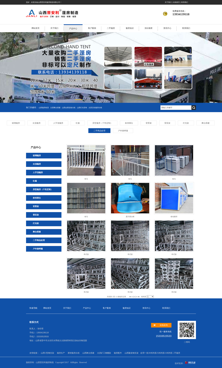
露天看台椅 (130, 217)
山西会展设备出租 (68, 108)
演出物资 (148, 28)
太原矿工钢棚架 (104, 353)
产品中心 (73, 29)
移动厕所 (174, 217)
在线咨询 (164, 325)
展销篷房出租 (74, 353)
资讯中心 (167, 28)
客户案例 (92, 28)
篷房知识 (130, 28)
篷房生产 (61, 353)
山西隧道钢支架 (131, 353)
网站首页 (36, 28)
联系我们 (184, 2)
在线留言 (176, 2)
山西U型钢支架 (47, 353)
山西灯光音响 (82, 108)
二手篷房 (111, 28)
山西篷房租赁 (44, 108)
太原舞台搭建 (55, 108)
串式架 (86, 254)
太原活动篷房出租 (95, 108)
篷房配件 (118, 353)
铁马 (86, 179)
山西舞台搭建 (88, 353)
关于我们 (168, 2)
